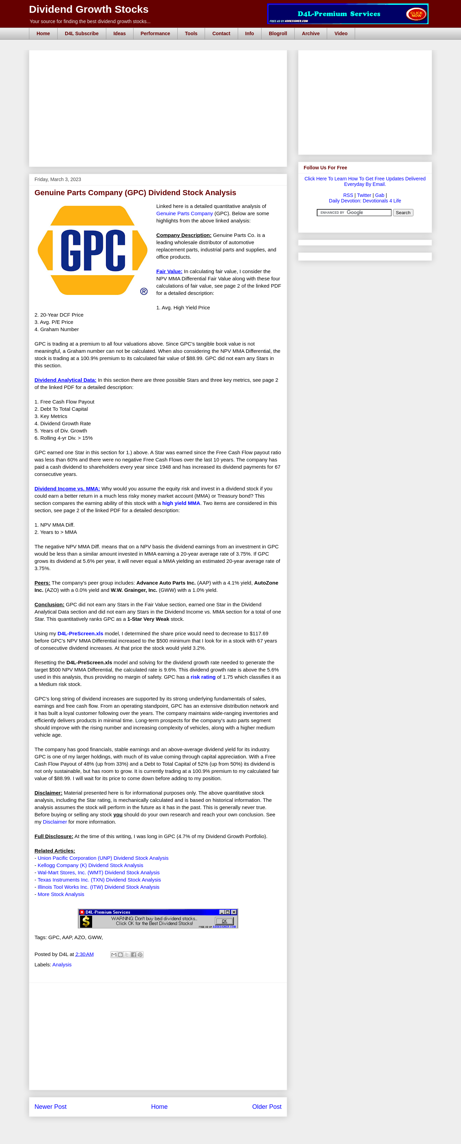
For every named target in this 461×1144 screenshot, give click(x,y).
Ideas (120, 33)
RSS (348, 195)
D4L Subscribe (82, 33)
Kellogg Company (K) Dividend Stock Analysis (90, 865)
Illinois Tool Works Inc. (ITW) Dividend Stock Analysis (98, 887)
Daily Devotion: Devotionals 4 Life (365, 200)
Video (340, 33)
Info (249, 33)
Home (43, 33)
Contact (221, 33)
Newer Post (51, 1106)
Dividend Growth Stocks (89, 9)
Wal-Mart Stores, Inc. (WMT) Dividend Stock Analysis (99, 872)
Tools (191, 33)
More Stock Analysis (61, 894)
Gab (379, 195)
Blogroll (278, 33)
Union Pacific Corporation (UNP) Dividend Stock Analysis (103, 858)
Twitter (364, 195)
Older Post (267, 1106)
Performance (155, 33)
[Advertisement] (160, 58)
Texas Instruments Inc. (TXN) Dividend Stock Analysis (99, 880)
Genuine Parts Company (184, 213)
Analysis (62, 964)
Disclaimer (55, 822)
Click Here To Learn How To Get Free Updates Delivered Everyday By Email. (364, 181)
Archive (311, 33)
